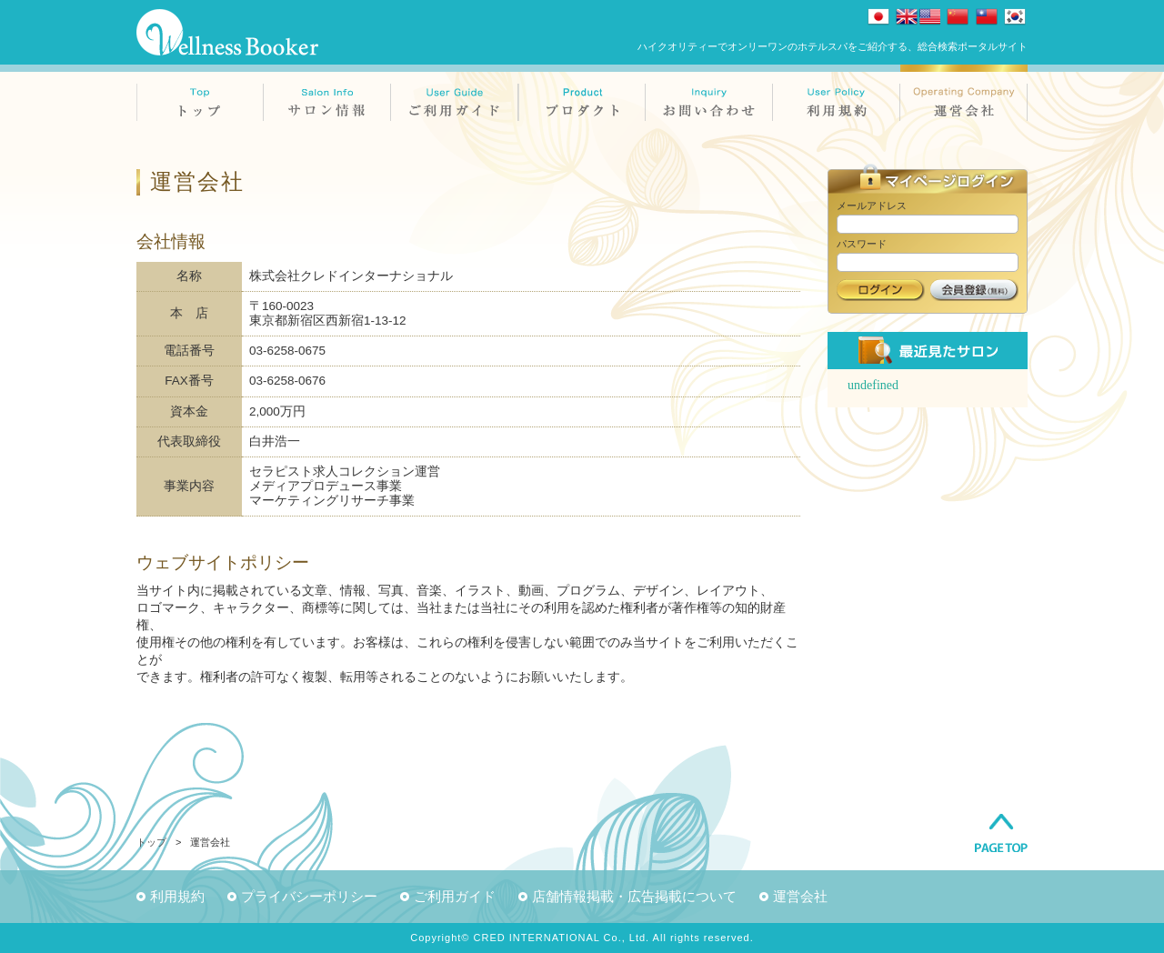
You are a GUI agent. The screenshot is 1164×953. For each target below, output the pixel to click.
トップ (151, 842)
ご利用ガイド (455, 896)
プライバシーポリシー (309, 896)
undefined (873, 385)
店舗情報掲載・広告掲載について (634, 896)
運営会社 (800, 896)
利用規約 (177, 896)
